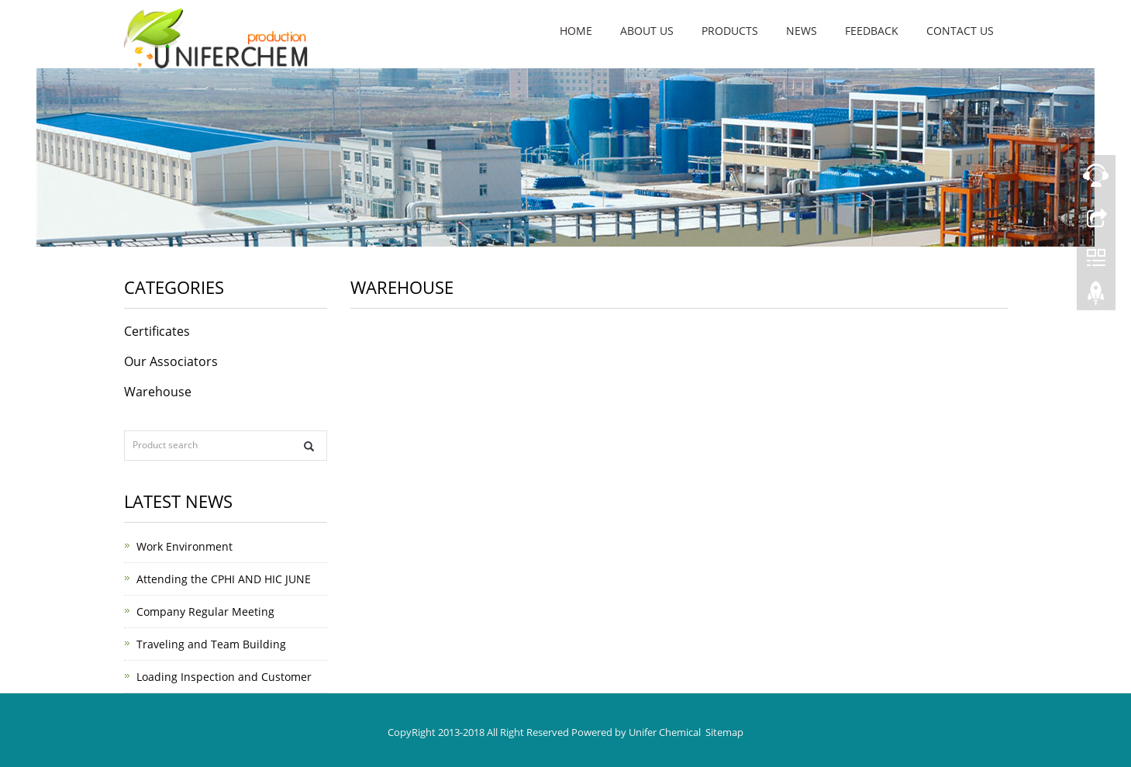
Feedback (871, 30)
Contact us (960, 30)
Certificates (157, 331)
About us (647, 30)
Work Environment (184, 546)
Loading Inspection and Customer (224, 676)
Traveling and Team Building (211, 644)
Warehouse (157, 391)
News (801, 30)
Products (730, 30)
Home (576, 30)
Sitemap (724, 732)
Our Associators (171, 361)
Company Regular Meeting (205, 611)
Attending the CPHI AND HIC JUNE (223, 579)
